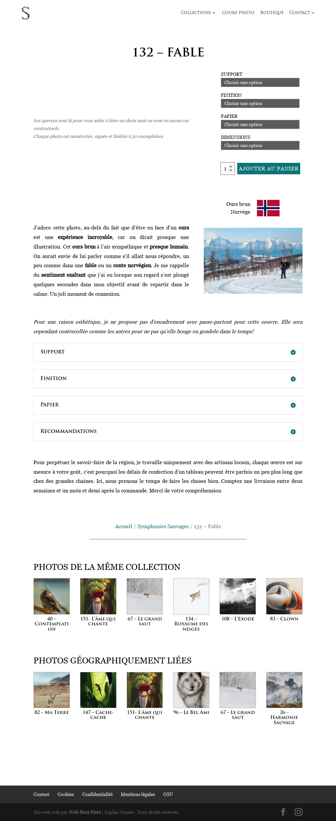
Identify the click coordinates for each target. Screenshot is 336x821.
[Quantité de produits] (227, 168)
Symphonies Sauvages (163, 526)
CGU (168, 794)
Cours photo (238, 13)
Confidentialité (97, 794)
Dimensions (235, 137)
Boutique (272, 13)
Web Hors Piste (85, 812)
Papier (229, 116)
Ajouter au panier (269, 168)
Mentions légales (138, 794)
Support (231, 74)
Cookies (65, 794)
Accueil (123, 526)
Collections (195, 13)
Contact (299, 13)
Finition (231, 95)
